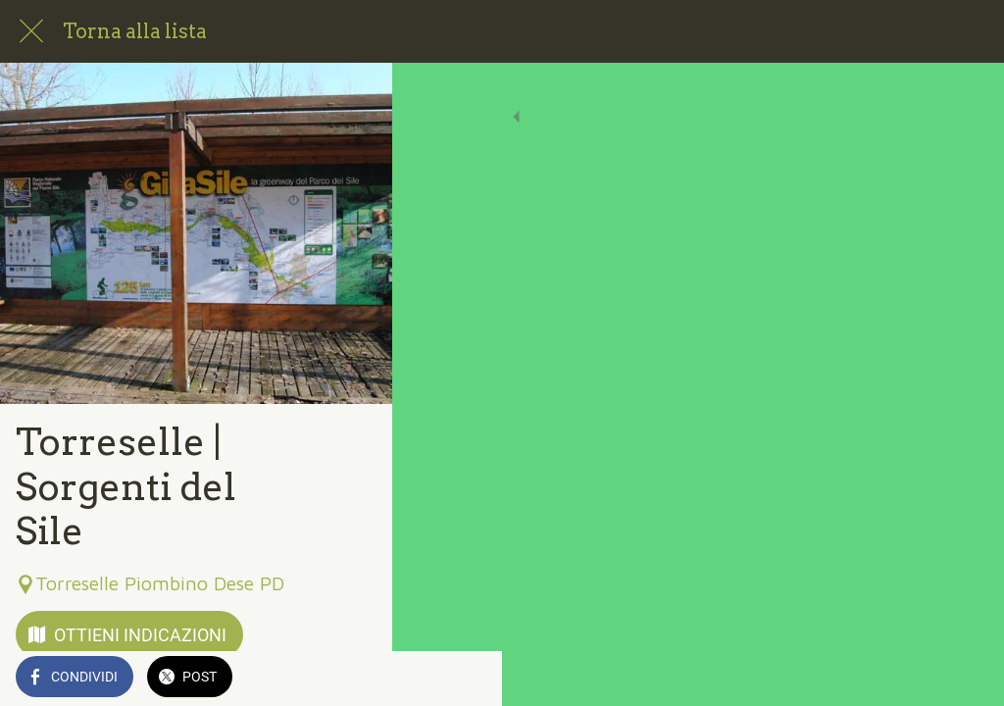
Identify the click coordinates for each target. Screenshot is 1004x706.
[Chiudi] (31, 31)
